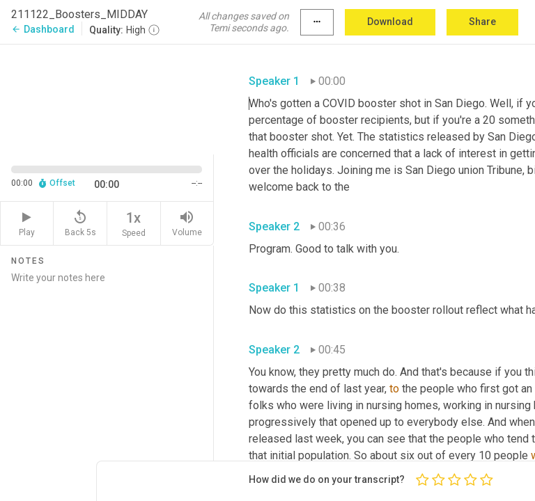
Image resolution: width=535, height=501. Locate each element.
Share (482, 21)
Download (390, 21)
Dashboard (43, 29)
